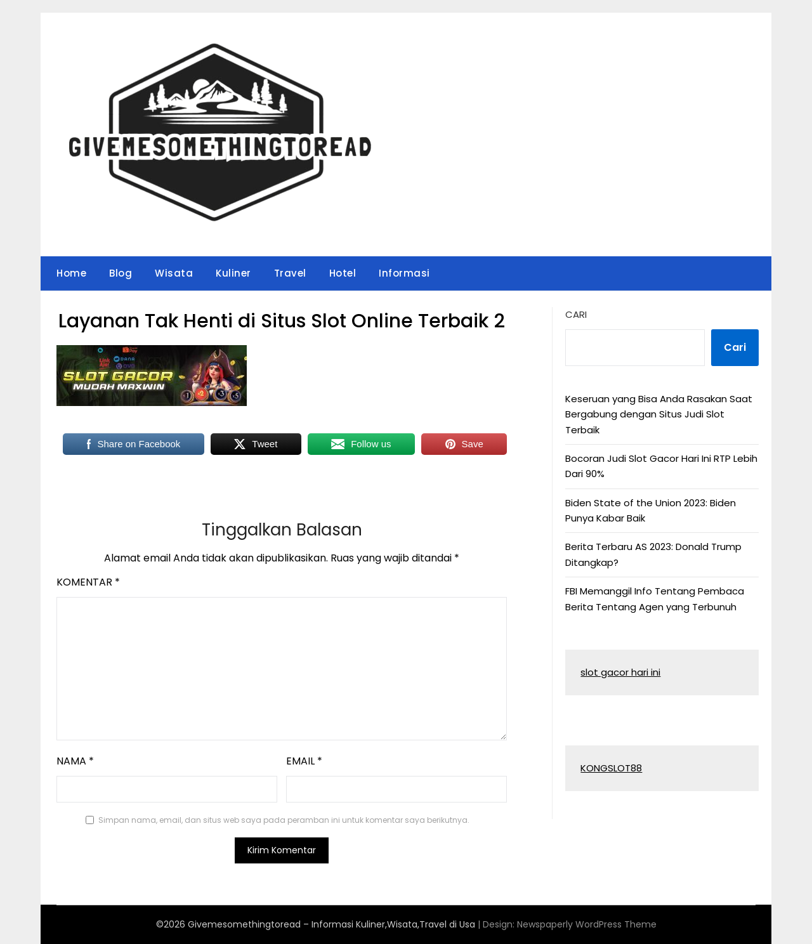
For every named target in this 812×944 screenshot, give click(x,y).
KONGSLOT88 (611, 768)
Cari (576, 314)
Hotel (343, 273)
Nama (75, 761)
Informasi (404, 273)
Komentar (88, 582)
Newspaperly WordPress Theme (587, 924)
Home (71, 273)
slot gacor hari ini (620, 672)
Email (304, 761)
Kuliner (233, 273)
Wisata (174, 273)
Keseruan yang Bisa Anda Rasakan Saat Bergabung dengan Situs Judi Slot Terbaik (658, 414)
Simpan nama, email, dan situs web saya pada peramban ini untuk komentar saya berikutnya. (283, 820)
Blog (120, 273)
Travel (290, 273)
